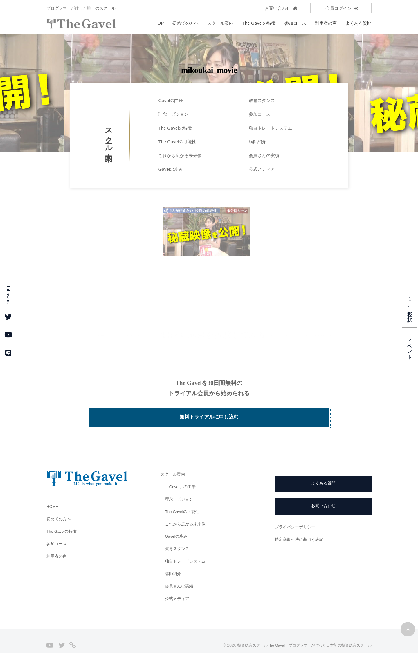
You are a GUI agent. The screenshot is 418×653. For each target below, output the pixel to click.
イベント (409, 346)
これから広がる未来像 (180, 155)
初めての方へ (185, 23)
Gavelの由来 (170, 100)
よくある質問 (358, 23)
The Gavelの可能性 (177, 141)
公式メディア (262, 169)
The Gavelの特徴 (259, 23)
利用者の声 (326, 23)
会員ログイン (341, 8)
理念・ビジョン (173, 114)
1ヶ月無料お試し (409, 307)
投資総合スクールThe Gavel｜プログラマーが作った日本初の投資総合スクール (299, 633)
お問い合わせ (280, 8)
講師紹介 (257, 141)
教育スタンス (262, 100)
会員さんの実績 (264, 155)
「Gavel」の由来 (181, 475)
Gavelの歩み (170, 169)
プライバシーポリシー (296, 515)
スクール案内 (220, 23)
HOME (53, 494)
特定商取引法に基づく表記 (301, 527)
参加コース (295, 23)
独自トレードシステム (270, 127)
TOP (159, 23)
